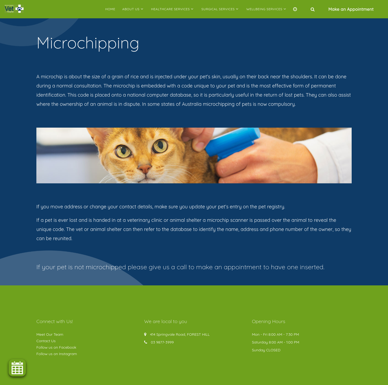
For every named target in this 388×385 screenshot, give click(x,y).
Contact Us (46, 340)
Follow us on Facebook (56, 347)
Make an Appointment (351, 9)
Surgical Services (218, 9)
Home (110, 9)
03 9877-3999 (162, 342)
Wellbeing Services (264, 9)
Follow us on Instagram (56, 353)
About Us (131, 9)
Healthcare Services (170, 9)
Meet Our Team (49, 334)
